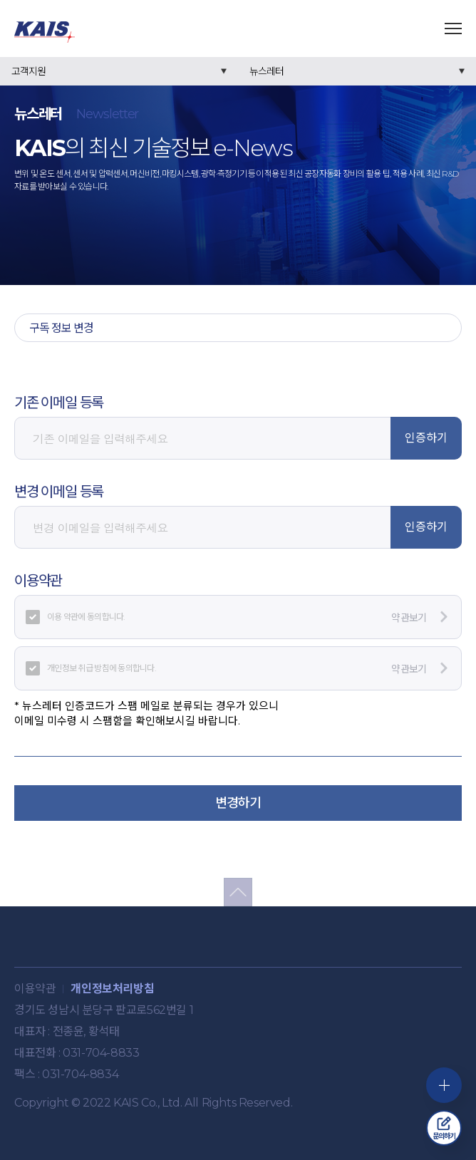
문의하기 (444, 1128)
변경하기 (238, 803)
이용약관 (35, 988)
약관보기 (419, 617)
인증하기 (426, 438)
